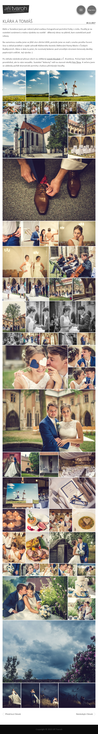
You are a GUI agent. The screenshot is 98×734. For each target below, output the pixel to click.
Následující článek (85, 714)
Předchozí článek (12, 714)
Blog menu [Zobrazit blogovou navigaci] (91, 10)
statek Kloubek (53, 58)
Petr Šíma (76, 62)
